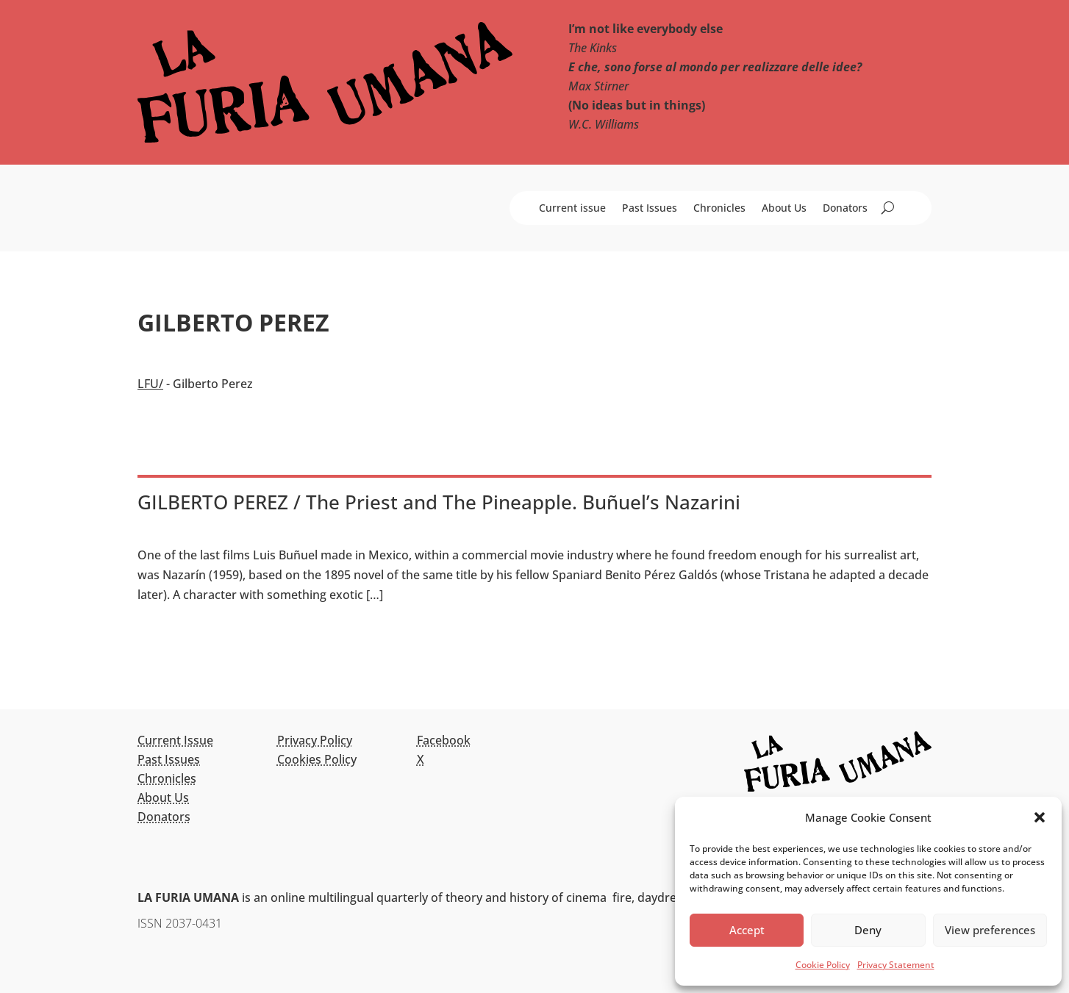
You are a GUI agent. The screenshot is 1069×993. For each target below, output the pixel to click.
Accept (747, 929)
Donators (845, 209)
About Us (784, 209)
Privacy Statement (895, 964)
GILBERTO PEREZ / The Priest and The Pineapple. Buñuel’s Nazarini (438, 502)
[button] (1039, 817)
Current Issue (175, 740)
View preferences (990, 929)
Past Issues (649, 209)
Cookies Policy (317, 759)
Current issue (572, 209)
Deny (868, 929)
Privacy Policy (314, 740)
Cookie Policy (823, 964)
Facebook (444, 740)
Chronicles (719, 209)
